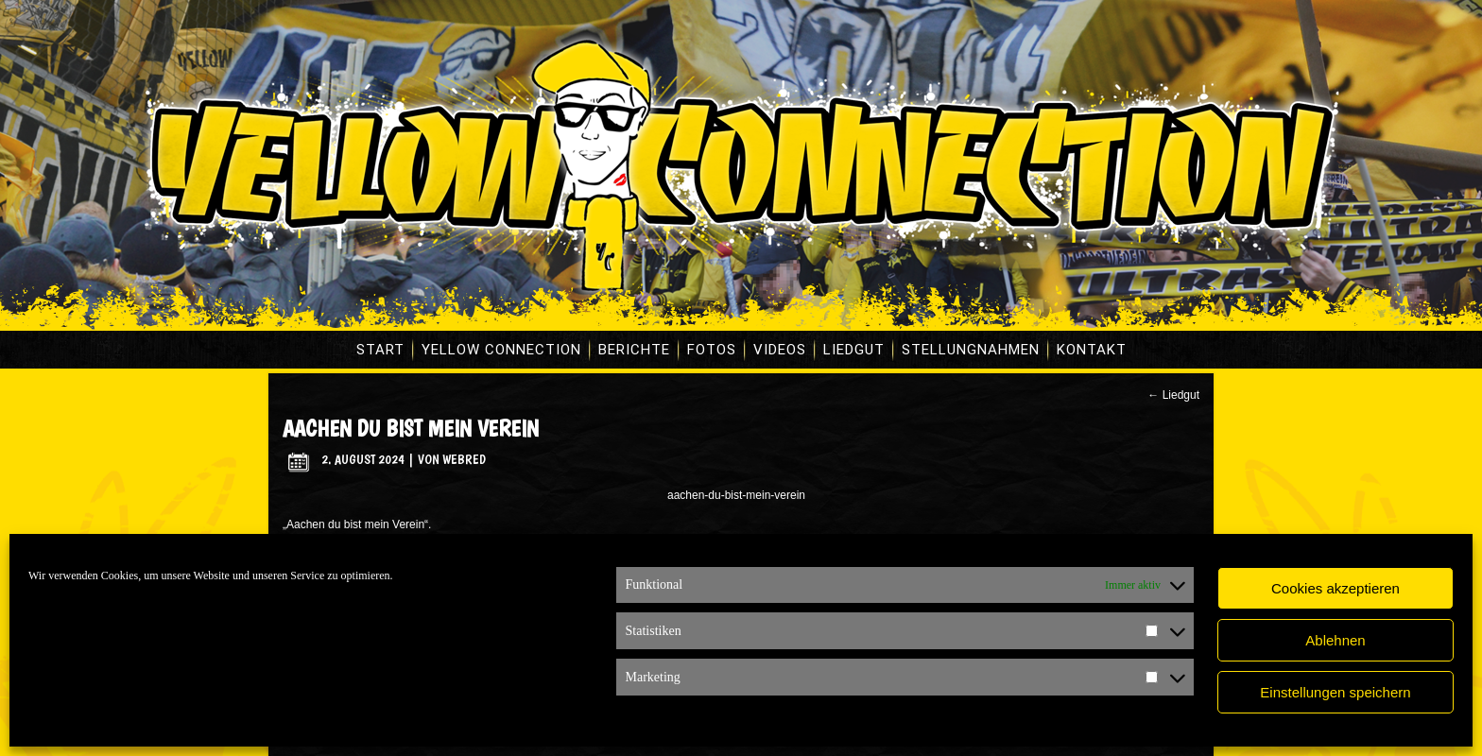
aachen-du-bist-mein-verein (736, 495)
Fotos (711, 349)
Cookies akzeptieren (1335, 588)
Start (380, 349)
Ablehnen (1335, 640)
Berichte (634, 349)
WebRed (464, 459)
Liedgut (854, 349)
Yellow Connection (501, 349)
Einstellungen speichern (1335, 692)
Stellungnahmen (971, 349)
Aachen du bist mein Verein (411, 428)
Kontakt (1092, 349)
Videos (779, 349)
